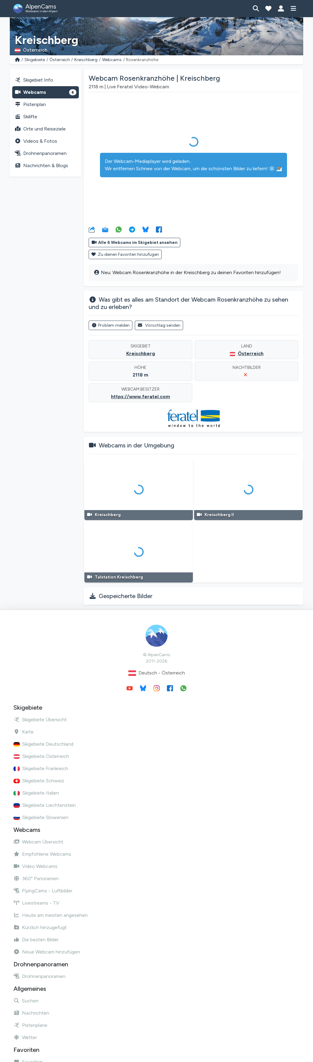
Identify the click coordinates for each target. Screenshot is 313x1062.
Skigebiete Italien (36, 793)
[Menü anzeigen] (293, 8)
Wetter (25, 1037)
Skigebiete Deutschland (43, 744)
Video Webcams (35, 866)
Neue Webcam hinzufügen (46, 952)
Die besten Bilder (36, 940)
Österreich (60, 59)
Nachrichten (31, 1013)
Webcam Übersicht (38, 842)
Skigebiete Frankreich (40, 768)
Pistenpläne (30, 1025)
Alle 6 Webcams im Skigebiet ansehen (134, 242)
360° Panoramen (36, 878)
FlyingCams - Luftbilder (42, 891)
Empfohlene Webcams (42, 854)
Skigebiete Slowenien (40, 817)
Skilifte (26, 116)
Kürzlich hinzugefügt (40, 927)
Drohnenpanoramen (41, 153)
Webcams (112, 59)
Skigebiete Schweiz (38, 781)
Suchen (26, 1001)
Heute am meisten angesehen (50, 915)
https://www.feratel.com (140, 396)
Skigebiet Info (34, 80)
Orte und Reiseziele (40, 129)
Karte (23, 732)
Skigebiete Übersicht (40, 719)
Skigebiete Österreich (41, 756)
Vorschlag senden (159, 325)
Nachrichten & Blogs (41, 165)
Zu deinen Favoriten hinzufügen (125, 254)
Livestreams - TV (36, 903)
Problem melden (110, 325)
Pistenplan (30, 104)
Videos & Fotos (36, 141)
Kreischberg (86, 59)
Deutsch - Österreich (156, 673)
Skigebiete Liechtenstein (44, 805)
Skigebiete (34, 59)
